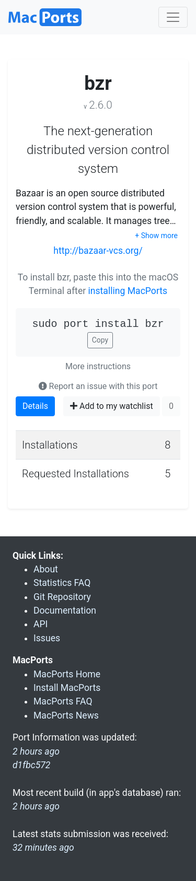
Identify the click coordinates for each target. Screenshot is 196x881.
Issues (46, 638)
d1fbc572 (31, 765)
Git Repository (62, 597)
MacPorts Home (66, 674)
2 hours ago (36, 806)
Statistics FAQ (61, 583)
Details (35, 406)
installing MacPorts (128, 291)
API (40, 624)
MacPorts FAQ (63, 701)
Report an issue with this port (98, 386)
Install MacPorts (66, 688)
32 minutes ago (43, 847)
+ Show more (156, 235)
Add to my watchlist (111, 406)
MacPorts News (66, 715)
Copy (100, 340)
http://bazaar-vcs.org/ (97, 250)
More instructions (98, 366)
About (45, 569)
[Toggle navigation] (173, 17)
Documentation (64, 610)
